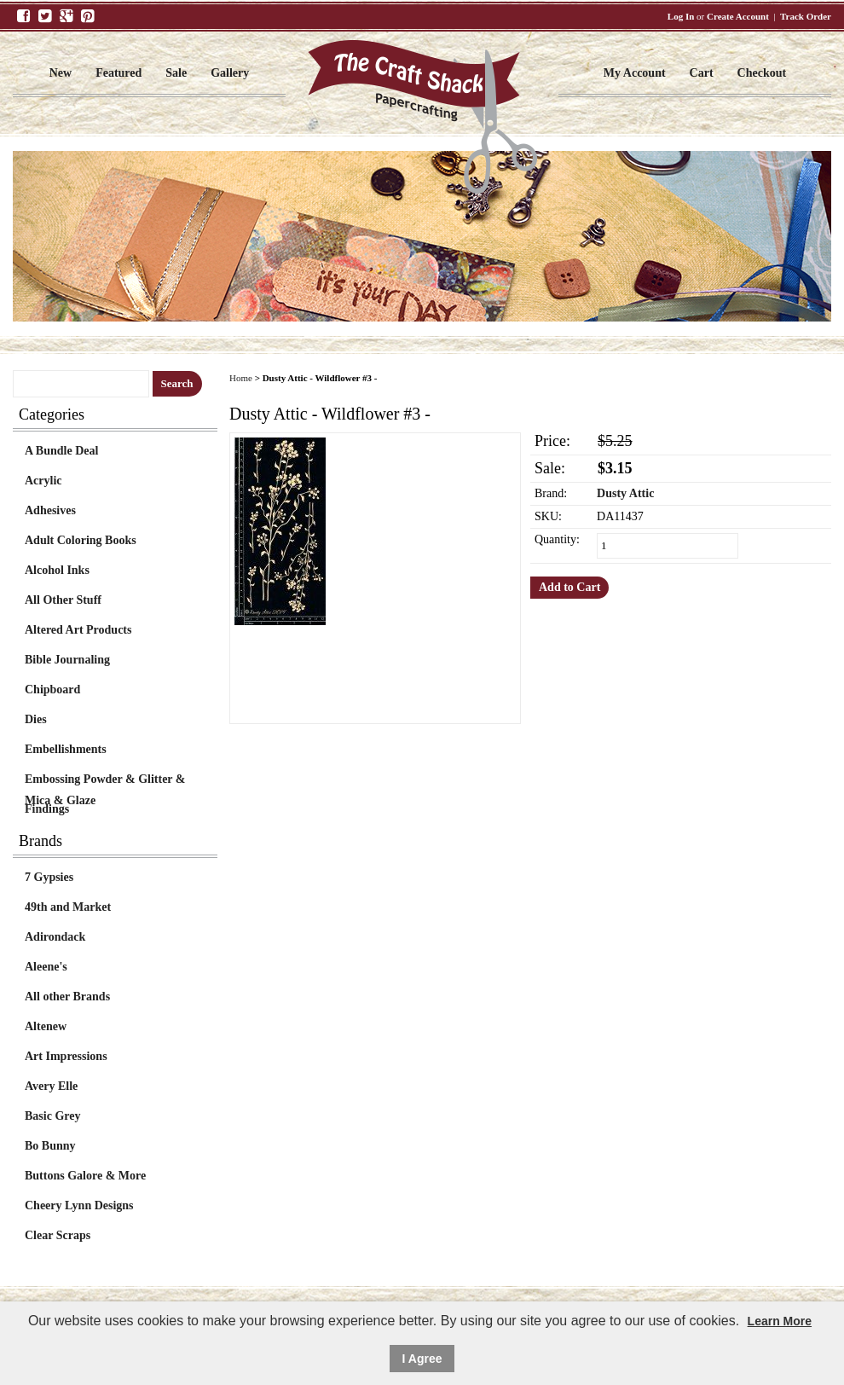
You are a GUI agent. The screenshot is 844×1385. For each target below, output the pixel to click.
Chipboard (52, 689)
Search (177, 383)
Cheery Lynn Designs (79, 1205)
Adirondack (55, 936)
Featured (118, 73)
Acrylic (43, 480)
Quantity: (557, 539)
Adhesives (50, 510)
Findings (47, 809)
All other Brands (67, 996)
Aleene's (46, 966)
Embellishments (66, 749)
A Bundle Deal (61, 450)
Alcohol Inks (57, 570)
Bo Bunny (50, 1145)
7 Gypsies (49, 877)
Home (240, 378)
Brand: (551, 493)
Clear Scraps (57, 1235)
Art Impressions (66, 1056)
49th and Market (68, 907)
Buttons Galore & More (85, 1175)
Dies (36, 719)
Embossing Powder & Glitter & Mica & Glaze (105, 781)
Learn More (780, 1321)
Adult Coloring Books (80, 540)
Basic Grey (52, 1116)
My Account (635, 73)
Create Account (738, 16)
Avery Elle (51, 1086)
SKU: (548, 516)
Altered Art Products (78, 629)
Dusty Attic (625, 493)
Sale (176, 73)
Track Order (805, 16)
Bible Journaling (67, 659)
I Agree (422, 1358)
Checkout (762, 73)
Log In (681, 16)
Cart (702, 73)
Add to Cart (569, 587)
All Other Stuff (63, 600)
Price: (552, 440)
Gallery (230, 73)
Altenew (45, 1026)
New (60, 73)
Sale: (550, 468)
